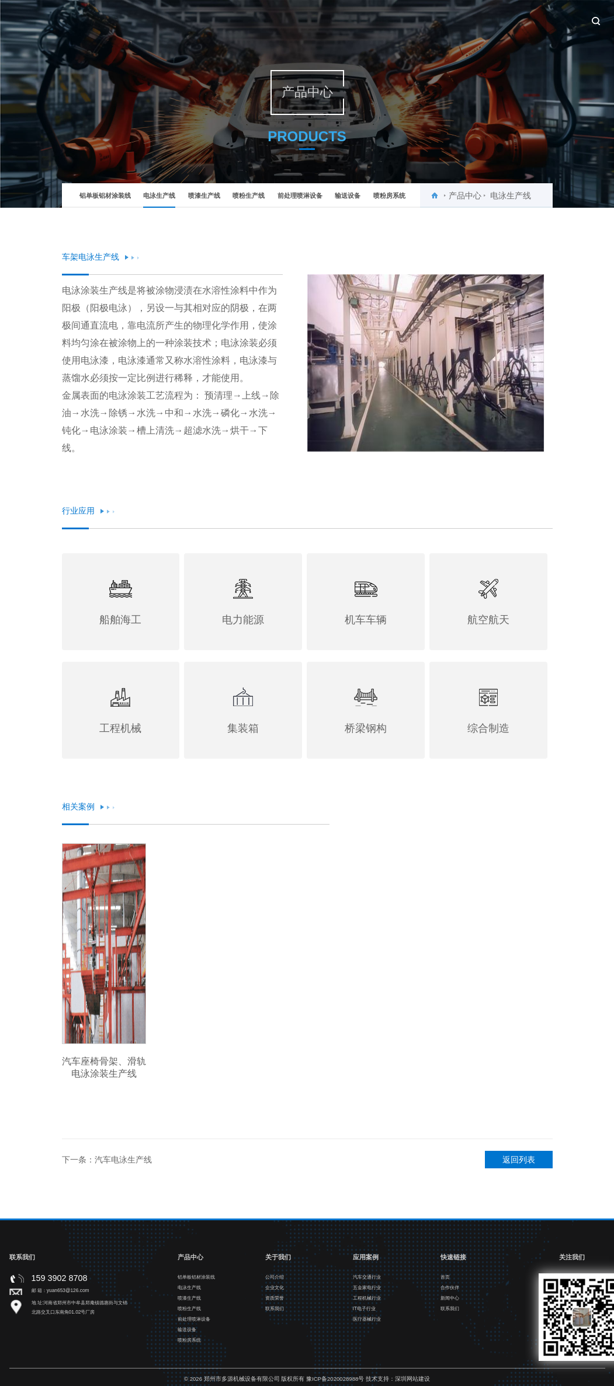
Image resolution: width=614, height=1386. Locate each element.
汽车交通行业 (367, 1281)
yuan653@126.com (68, 1294)
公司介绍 (274, 1281)
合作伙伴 (430, 19)
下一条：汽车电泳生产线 (107, 1164)
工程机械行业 (367, 1302)
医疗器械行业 (367, 1323)
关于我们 (255, 19)
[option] (425, 363)
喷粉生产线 (249, 195)
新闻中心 (489, 19)
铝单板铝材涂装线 (105, 195)
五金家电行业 (367, 1292)
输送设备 (347, 195)
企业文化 (274, 1292)
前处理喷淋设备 (299, 195)
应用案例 (372, 19)
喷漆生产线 (204, 195)
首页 (206, 19)
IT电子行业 (364, 1313)
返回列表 (518, 1164)
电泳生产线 (159, 200)
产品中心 (313, 19)
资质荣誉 (274, 1302)
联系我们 (547, 19)
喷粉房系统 (389, 195)
